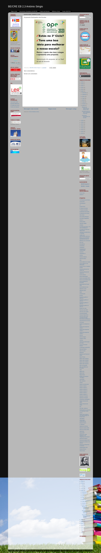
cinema (81, 255)
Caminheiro (82, 245)
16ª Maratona (82, 203)
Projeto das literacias (45, 11)
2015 (82, 127)
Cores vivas (82, 192)
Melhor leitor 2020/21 (84, 361)
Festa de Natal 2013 (84, 315)
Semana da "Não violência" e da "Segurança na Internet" (85, 435)
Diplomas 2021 (83, 290)
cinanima (81, 251)
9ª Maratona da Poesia (84, 213)
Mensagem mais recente (31, 109)
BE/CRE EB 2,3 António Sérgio (25, 6)
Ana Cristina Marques (84, 216)
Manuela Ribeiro (83, 349)
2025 (82, 81)
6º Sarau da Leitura (84, 208)
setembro (84, 94)
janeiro (83, 105)
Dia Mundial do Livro (84, 287)
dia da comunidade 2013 (85, 278)
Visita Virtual (82, 450)
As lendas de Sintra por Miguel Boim (84, 230)
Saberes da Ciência (84, 426)
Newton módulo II (83, 387)
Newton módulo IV (83, 391)
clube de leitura (83, 258)
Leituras (81, 340)
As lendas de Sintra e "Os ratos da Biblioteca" (85, 227)
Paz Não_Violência (84, 408)
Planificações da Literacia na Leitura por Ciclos (85, 410)
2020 (82, 91)
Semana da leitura (83, 438)
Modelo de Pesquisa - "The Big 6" (84, 377)
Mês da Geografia (83, 365)
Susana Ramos (83, 449)
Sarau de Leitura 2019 (84, 427)
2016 (82, 125)
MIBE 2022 (82, 373)
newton (81, 382)
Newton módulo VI (83, 394)
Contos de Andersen (15, 106)
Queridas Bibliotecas (15, 103)
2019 (82, 120)
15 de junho (82, 201)
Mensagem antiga (71, 109)
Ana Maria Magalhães (84, 218)
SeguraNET (82, 432)
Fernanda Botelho (83, 313)
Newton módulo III (83, 389)
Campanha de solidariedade (83, 250)
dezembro (84, 92)
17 (80, 204)
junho (83, 96)
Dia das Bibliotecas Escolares (84, 282)
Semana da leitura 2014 (85, 440)
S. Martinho (82, 424)
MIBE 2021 (82, 371)
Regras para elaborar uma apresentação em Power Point (84, 415)
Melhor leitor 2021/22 (84, 363)
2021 (82, 89)
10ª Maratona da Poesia (85, 199)
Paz (80, 406)
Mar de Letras (82, 350)
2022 (82, 87)
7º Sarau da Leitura (84, 209)
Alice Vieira (82, 214)
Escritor (81, 295)
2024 (82, 83)
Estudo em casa (83, 308)
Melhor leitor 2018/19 (84, 358)
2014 (82, 129)
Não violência (82, 380)
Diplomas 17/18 (83, 288)
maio (83, 98)
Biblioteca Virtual (56, 11)
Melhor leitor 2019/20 (84, 360)
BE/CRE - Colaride (85, 186)
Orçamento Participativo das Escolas (86, 116)
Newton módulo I (83, 385)
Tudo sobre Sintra (14, 101)
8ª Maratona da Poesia (84, 211)
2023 (82, 85)
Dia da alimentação (84, 276)
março (83, 101)
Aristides (81, 225)
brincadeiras (82, 244)
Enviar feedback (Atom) (34, 111)
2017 (82, 124)
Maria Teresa (82, 356)
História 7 (82, 194)
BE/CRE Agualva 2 (85, 184)
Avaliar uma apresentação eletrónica (85, 236)
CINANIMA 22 (82, 253)
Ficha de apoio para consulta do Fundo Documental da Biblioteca (85, 317)
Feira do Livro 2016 (84, 309)
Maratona (82, 352)
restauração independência (83, 421)
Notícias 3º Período (84, 397)
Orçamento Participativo (85, 399)
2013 (82, 131)
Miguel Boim (82, 374)
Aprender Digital (83, 223)
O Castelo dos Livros (15, 105)
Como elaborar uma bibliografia (84, 264)
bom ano (81, 242)
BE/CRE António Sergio (35, 67)
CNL (81, 260)
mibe (81, 369)
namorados (82, 379)
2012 (82, 133)
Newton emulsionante (84, 384)
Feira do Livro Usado (84, 311)
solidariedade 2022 (84, 447)
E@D (81, 292)
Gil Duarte (82, 322)
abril (83, 100)
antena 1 (81, 220)
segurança (82, 431)
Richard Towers (83, 422)
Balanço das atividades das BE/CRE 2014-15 (84, 238)
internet (81, 335)
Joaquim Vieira (83, 338)
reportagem (82, 418)
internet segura (83, 336)
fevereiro (84, 103)
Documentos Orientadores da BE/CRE (28, 11)
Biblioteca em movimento (85, 240)
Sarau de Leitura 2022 (84, 429)
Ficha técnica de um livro (85, 320)
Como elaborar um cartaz (85, 261)
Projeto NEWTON (66, 11)
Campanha (82, 247)
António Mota (82, 221)
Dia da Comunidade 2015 (85, 279)
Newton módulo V (83, 392)
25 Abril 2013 (82, 206)
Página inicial (14, 11)
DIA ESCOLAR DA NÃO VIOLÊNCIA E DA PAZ (86, 112)
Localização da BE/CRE (85, 347)
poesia (81, 412)
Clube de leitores (83, 256)
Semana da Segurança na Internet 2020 (85, 108)
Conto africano (83, 274)
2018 (82, 122)
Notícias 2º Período (84, 396)
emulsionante (82, 293)
